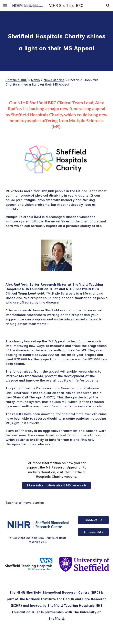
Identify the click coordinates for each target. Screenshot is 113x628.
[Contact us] (93, 520)
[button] (5, 5)
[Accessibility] (93, 532)
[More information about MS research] (56, 485)
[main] (56, 41)
